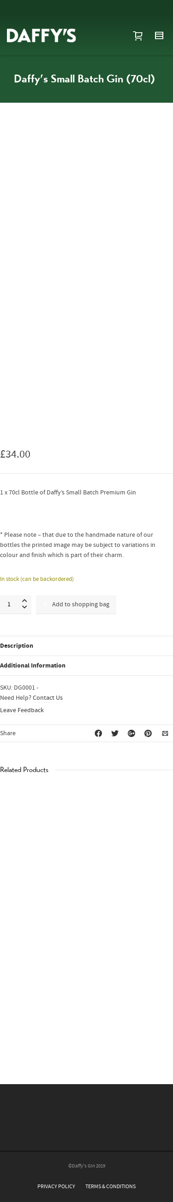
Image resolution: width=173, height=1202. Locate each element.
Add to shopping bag (76, 604)
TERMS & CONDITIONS (110, 1186)
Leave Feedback (22, 710)
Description (16, 645)
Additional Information (33, 665)
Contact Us (48, 698)
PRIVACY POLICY (56, 1186)
